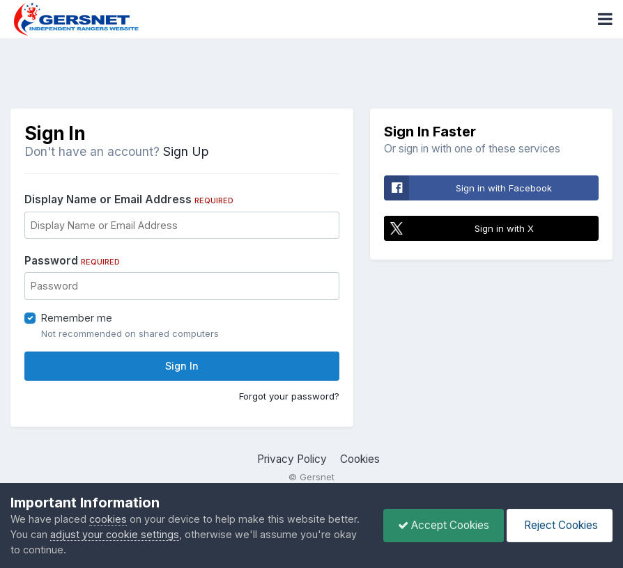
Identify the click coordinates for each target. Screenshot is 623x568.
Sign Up (185, 151)
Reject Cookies (559, 525)
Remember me (76, 318)
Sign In (182, 366)
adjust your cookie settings (114, 534)
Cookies (360, 459)
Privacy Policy (292, 459)
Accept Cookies (443, 525)
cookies (108, 519)
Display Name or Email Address (128, 199)
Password (72, 260)
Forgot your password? (289, 396)
